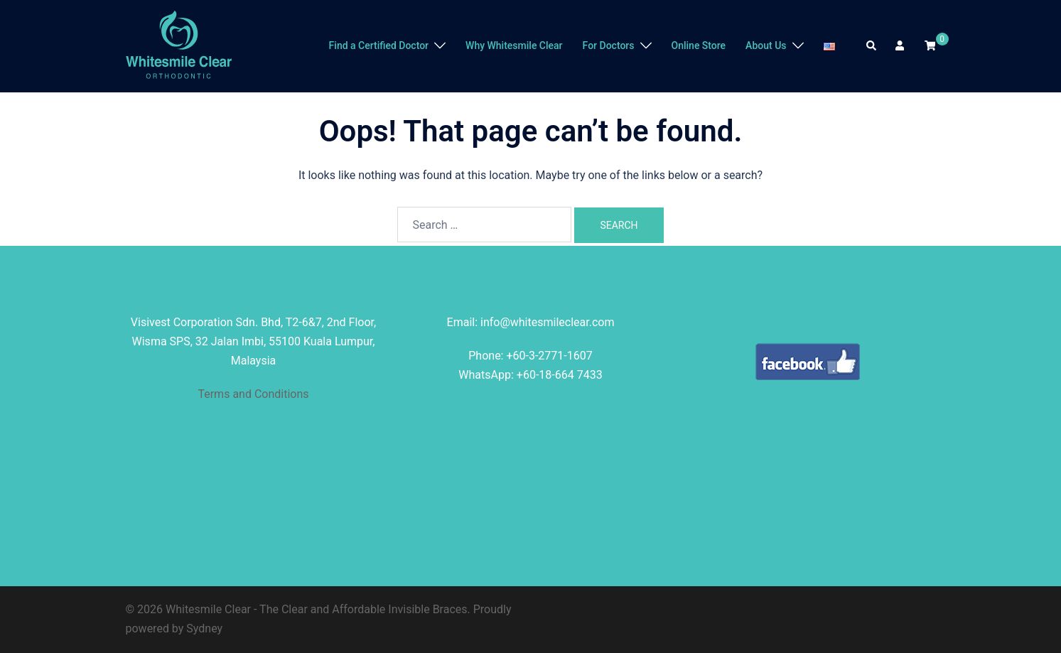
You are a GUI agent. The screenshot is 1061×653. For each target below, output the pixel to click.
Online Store (699, 45)
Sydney (204, 628)
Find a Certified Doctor (379, 45)
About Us (765, 45)
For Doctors (609, 45)
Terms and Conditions (253, 394)
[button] (872, 46)
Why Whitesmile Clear (514, 45)
